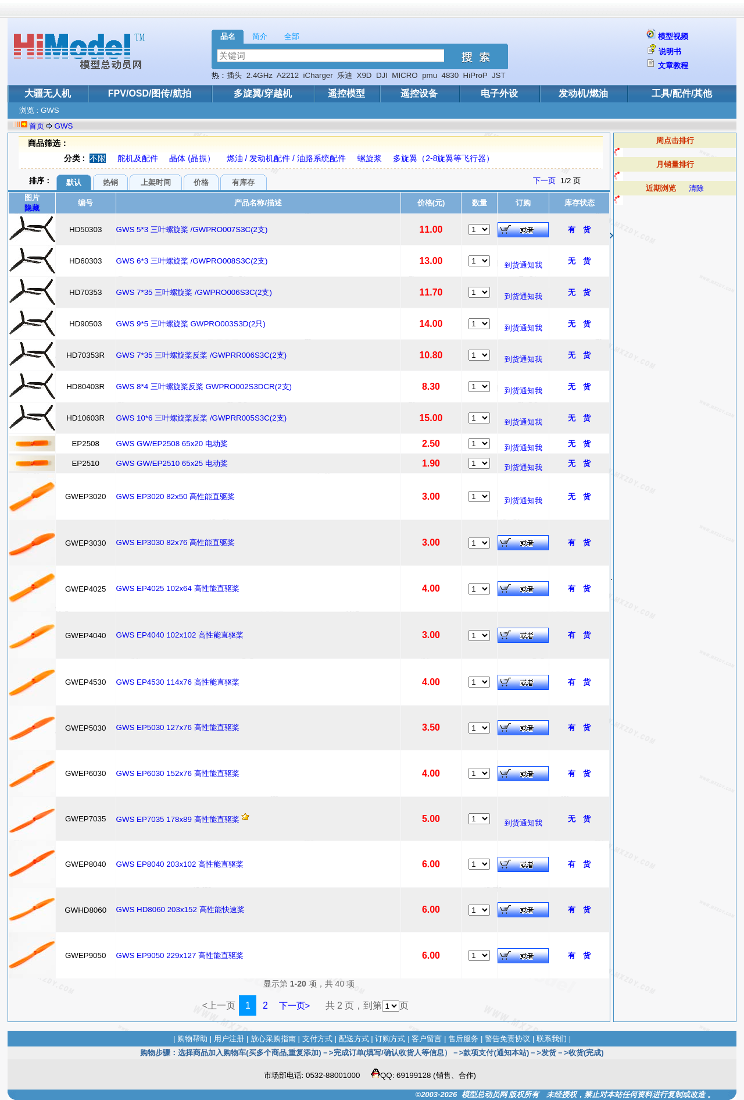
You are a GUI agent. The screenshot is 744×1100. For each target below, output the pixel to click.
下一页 (544, 180)
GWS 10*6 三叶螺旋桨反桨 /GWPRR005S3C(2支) (201, 418)
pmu (429, 75)
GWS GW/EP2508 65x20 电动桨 (172, 443)
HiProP (475, 75)
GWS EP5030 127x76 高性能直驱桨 (177, 727)
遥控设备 (419, 93)
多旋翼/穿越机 (263, 93)
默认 (73, 182)
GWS (64, 126)
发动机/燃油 (583, 93)
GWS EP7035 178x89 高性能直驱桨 (177, 819)
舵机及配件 (137, 158)
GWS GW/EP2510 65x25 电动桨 (172, 463)
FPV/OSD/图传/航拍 (149, 93)
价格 (201, 182)
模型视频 (673, 36)
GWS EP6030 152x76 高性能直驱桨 (177, 773)
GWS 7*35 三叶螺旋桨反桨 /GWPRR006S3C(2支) (201, 355)
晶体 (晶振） (192, 158)
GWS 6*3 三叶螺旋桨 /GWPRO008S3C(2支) (192, 261)
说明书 (670, 51)
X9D (364, 75)
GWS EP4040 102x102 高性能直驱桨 (180, 635)
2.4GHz (259, 75)
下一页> (294, 1005)
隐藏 (32, 208)
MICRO (404, 75)
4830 (450, 75)
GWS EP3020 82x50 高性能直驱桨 (175, 496)
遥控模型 (346, 93)
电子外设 (499, 93)
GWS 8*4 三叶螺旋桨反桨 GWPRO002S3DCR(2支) (204, 386)
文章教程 (673, 65)
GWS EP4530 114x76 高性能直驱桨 (177, 682)
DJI (382, 75)
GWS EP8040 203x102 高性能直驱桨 (180, 864)
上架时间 (156, 182)
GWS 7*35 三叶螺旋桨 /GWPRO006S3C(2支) (194, 292)
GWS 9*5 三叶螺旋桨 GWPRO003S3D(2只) (191, 323)
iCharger (318, 75)
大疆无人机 (47, 93)
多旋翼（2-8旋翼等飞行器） (443, 158)
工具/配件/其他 (682, 93)
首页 (36, 126)
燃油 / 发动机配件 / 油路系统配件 (286, 158)
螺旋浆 (369, 158)
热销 (110, 182)
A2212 (288, 75)
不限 (98, 158)
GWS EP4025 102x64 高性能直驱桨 (177, 588)
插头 (234, 75)
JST (498, 75)
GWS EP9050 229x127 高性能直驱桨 (180, 955)
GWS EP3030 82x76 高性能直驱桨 (175, 542)
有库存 (243, 182)
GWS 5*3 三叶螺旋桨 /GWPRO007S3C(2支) (192, 229)
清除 (696, 188)
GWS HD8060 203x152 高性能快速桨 (180, 909)
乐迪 (344, 75)
